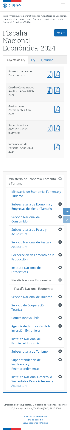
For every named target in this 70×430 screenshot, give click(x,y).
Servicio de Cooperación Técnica (28, 307)
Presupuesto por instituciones (25, 15)
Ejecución (47, 60)
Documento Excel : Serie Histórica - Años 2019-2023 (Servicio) (50, 127)
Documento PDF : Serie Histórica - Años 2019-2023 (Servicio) (58, 127)
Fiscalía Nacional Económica (39, 19)
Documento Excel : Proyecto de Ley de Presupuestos (50, 74)
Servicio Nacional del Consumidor (26, 219)
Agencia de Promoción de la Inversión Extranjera (31, 328)
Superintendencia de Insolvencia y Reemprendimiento (26, 364)
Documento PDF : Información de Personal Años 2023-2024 (58, 146)
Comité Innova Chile (25, 318)
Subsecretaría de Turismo (29, 351)
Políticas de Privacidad (35, 416)
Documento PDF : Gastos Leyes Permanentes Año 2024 (58, 109)
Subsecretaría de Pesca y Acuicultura (28, 232)
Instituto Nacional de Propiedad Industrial (26, 341)
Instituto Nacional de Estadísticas (26, 270)
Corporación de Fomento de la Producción (32, 257)
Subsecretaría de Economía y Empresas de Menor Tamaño (31, 206)
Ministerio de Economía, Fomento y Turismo (32, 181)
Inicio (5, 15)
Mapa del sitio (35, 419)
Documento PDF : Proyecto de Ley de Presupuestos (58, 74)
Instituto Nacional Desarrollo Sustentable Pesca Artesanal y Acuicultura (32, 381)
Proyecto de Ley (15, 60)
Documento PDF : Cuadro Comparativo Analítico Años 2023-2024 (58, 90)
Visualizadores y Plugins (35, 422)
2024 (27, 22)
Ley (33, 60)
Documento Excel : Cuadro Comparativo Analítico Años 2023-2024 (50, 90)
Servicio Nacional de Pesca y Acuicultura (31, 244)
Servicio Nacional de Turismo (31, 297)
